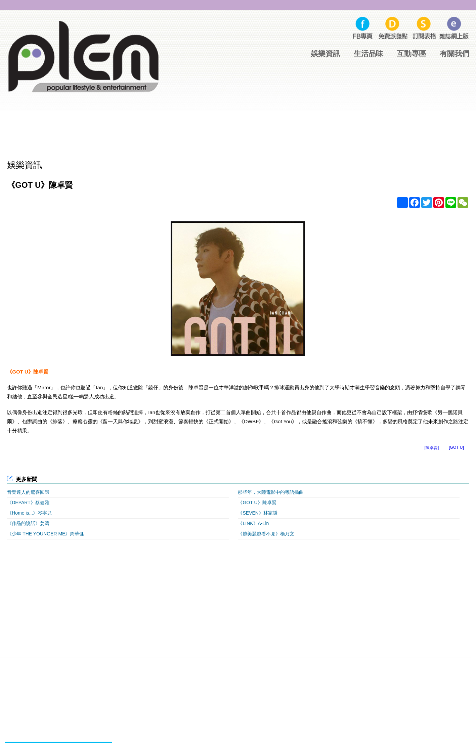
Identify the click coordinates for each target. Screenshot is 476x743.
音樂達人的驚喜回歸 (28, 492)
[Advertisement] (238, 134)
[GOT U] (456, 447)
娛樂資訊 (325, 53)
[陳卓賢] (432, 447)
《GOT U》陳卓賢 (257, 502)
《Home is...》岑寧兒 (29, 513)
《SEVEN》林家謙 (257, 513)
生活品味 (368, 53)
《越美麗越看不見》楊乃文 (266, 533)
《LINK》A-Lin (253, 523)
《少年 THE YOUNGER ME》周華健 (45, 533)
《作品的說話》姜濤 (28, 523)
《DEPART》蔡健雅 (28, 502)
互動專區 (411, 53)
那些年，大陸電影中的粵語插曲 (271, 492)
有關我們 (454, 53)
